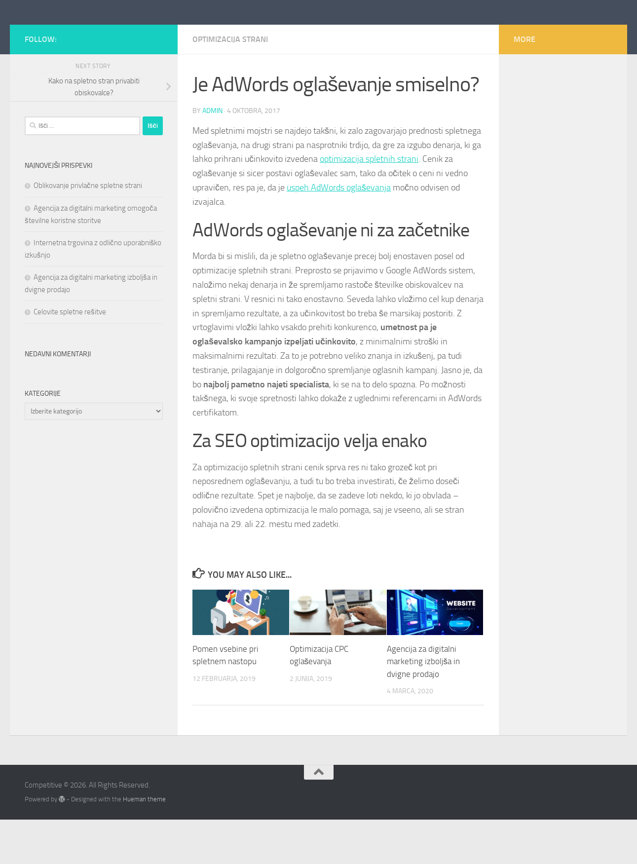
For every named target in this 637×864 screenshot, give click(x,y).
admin (212, 155)
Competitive (77, 34)
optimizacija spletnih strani (369, 203)
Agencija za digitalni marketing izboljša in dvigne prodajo (423, 705)
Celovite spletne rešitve (70, 356)
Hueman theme (144, 843)
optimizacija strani (230, 83)
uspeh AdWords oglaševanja (339, 231)
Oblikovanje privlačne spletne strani (88, 229)
